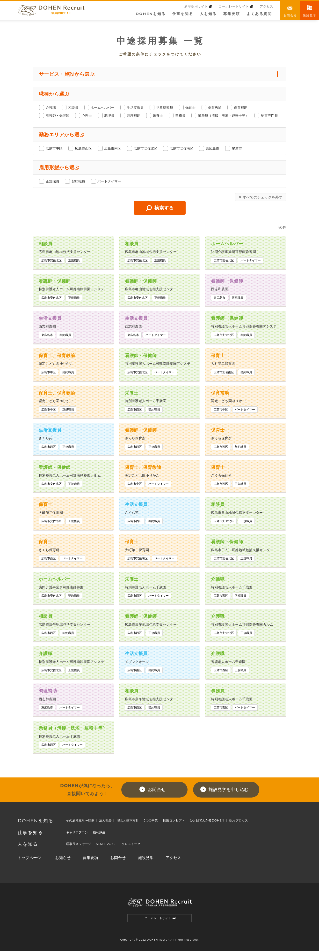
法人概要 (105, 820)
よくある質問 (259, 13)
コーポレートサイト (236, 6)
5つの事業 (151, 820)
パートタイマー (109, 181)
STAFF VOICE (106, 843)
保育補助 (241, 107)
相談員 (73, 107)
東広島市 (212, 148)
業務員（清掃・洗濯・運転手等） (223, 115)
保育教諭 (215, 107)
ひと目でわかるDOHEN (207, 820)
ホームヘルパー (103, 107)
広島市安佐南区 (182, 148)
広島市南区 (112, 148)
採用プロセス (238, 820)
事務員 (180, 115)
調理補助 (133, 115)
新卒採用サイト (198, 6)
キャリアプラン (77, 832)
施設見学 (145, 858)
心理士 (87, 115)
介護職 (51, 107)
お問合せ (290, 10)
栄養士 (158, 115)
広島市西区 (83, 148)
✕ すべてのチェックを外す (261, 197)
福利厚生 (99, 832)
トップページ (29, 858)
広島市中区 (54, 148)
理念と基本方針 (128, 820)
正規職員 (52, 181)
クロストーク (131, 843)
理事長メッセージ (78, 843)
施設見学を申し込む (228, 789)
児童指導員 (164, 107)
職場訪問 (309, 10)
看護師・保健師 (57, 115)
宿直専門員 (269, 115)
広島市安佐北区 (145, 148)
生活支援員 (135, 107)
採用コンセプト (174, 820)
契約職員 (78, 181)
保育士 (191, 107)
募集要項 (231, 13)
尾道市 (237, 148)
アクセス (266, 6)
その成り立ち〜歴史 (80, 820)
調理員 (109, 115)
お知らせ (63, 858)
